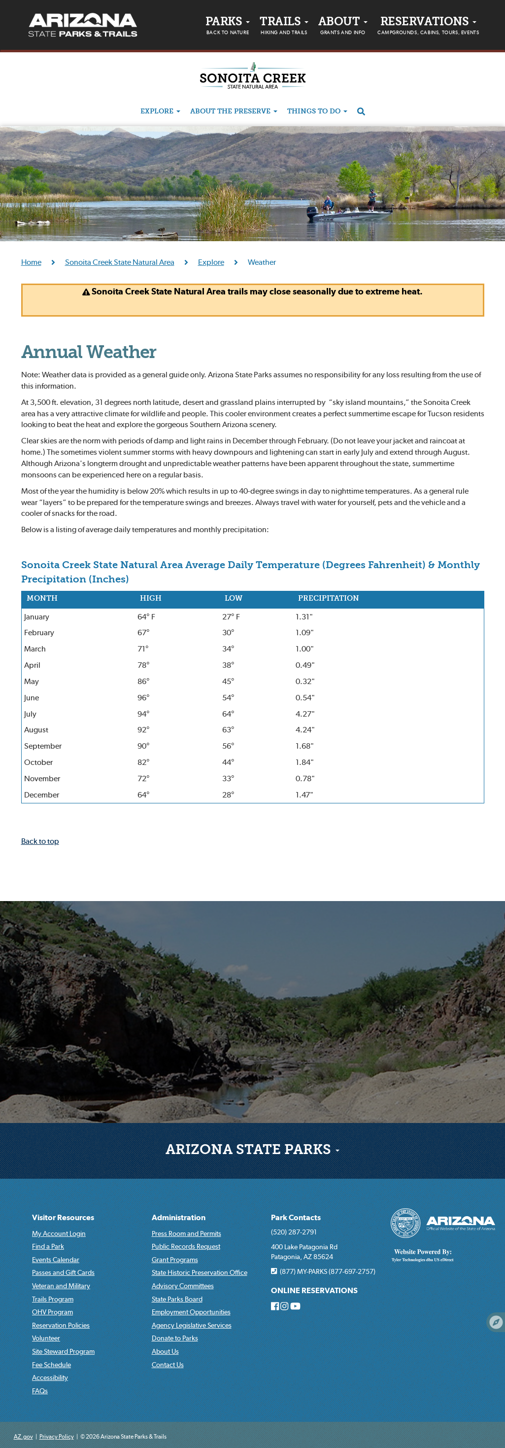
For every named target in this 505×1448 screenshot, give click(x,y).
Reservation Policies (61, 1325)
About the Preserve (233, 111)
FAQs (40, 1391)
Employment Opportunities (191, 1312)
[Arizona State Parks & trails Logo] (83, 25)
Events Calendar (55, 1260)
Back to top (40, 840)
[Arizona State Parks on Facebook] (275, 1306)
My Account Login (59, 1233)
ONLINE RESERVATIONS (314, 1290)
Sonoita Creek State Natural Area (119, 261)
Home (31, 261)
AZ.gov (23, 1436)
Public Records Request (186, 1246)
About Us (165, 1351)
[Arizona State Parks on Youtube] (295, 1306)
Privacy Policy (56, 1436)
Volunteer (46, 1338)
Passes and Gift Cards (63, 1272)
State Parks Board (177, 1299)
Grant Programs (175, 1260)
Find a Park (48, 1246)
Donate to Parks (175, 1338)
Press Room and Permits (186, 1233)
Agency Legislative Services (192, 1325)
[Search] (361, 112)
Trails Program (52, 1299)
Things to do (317, 111)
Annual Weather (89, 353)
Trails (284, 27)
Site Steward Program (63, 1351)
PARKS (227, 27)
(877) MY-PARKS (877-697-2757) (323, 1271)
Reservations (428, 27)
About (343, 27)
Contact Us (168, 1365)
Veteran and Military (61, 1286)
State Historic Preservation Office (199, 1272)
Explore (160, 111)
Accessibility (50, 1377)
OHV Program (52, 1312)
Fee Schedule (51, 1365)
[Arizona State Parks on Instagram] (284, 1306)
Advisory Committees (183, 1286)
